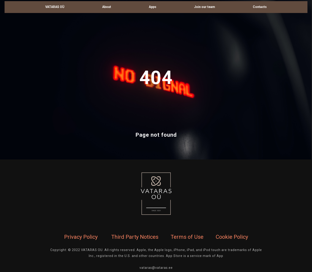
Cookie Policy (232, 237)
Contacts (260, 7)
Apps (152, 7)
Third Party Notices (134, 237)
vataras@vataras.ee (156, 267)
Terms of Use (187, 237)
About (106, 7)
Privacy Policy (81, 237)
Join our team (204, 7)
